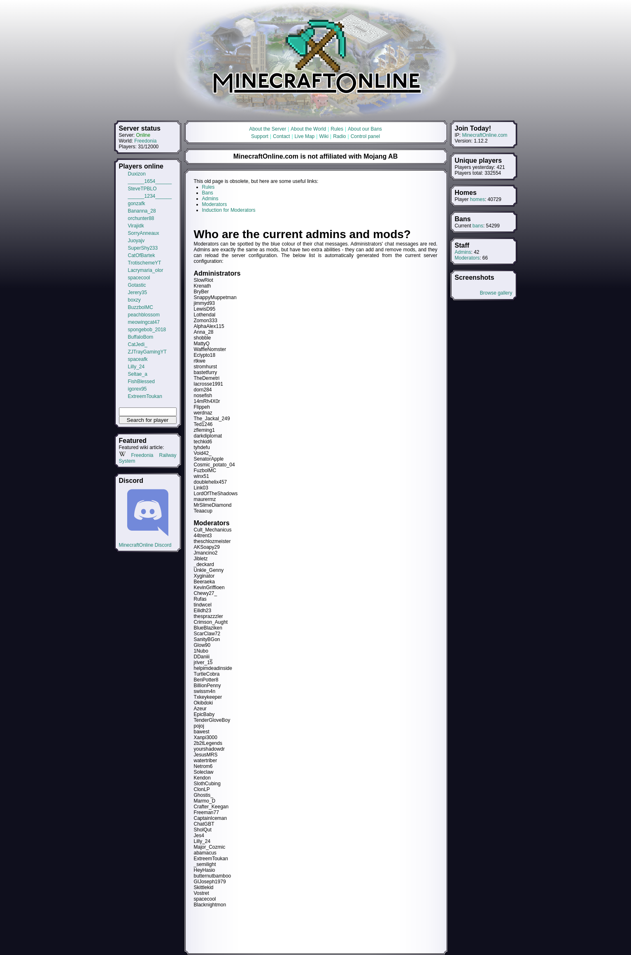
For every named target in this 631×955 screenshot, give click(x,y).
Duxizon (137, 174)
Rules (337, 129)
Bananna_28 (142, 211)
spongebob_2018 (147, 329)
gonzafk (136, 203)
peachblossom (144, 315)
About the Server (267, 129)
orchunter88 (141, 218)
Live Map (305, 136)
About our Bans (365, 129)
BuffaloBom (141, 337)
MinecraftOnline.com (485, 135)
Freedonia (145, 141)
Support (259, 136)
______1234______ (150, 196)
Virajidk (136, 226)
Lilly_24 (136, 367)
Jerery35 (137, 292)
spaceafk (138, 359)
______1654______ (150, 181)
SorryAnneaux (143, 233)
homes (477, 199)
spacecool (139, 278)
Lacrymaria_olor (145, 270)
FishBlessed (141, 381)
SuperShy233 (143, 248)
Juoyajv (136, 240)
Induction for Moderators (229, 210)
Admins (463, 252)
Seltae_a (137, 374)
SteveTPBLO (142, 189)
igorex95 (137, 389)
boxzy (134, 300)
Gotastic (137, 285)
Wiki (323, 136)
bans (478, 226)
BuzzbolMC (140, 307)
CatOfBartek (141, 255)
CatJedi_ (137, 344)
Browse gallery (496, 293)
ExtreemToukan (145, 396)
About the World (308, 129)
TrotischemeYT (144, 263)
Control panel (365, 136)
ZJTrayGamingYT (147, 352)
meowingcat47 (144, 322)
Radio (339, 136)
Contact (281, 136)
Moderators (467, 258)
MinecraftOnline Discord (148, 542)
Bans (207, 193)
